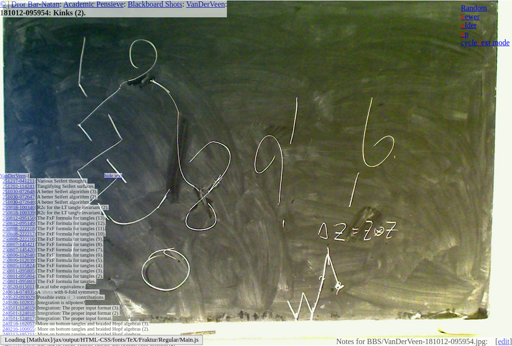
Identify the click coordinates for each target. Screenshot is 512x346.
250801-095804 (18, 276)
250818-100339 (18, 212)
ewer (470, 16)
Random (474, 8)
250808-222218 (18, 228)
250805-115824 (18, 265)
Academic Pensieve (93, 4)
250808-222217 (18, 233)
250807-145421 (18, 244)
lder (469, 25)
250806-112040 (18, 255)
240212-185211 (18, 334)
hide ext (113, 175)
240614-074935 (18, 292)
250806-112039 (18, 260)
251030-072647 (18, 196)
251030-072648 (18, 191)
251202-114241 (18, 186)
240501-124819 (18, 307)
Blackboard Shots (155, 4)
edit (504, 341)
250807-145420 (18, 249)
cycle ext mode (485, 42)
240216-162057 (18, 323)
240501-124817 (18, 318)
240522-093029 (18, 297)
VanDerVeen (205, 4)
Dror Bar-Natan (35, 4)
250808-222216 (18, 239)
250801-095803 (18, 281)
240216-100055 (18, 329)
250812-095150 (18, 218)
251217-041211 (18, 181)
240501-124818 (18, 313)
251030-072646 (18, 202)
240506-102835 (18, 302)
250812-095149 (18, 223)
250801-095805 (18, 270)
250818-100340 (18, 207)
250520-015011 (18, 286)
